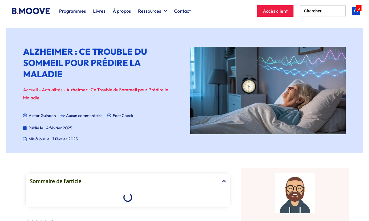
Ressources (152, 10)
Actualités (52, 89)
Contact (182, 11)
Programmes (72, 11)
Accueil (30, 89)
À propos (122, 11)
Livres (99, 11)
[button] (224, 181)
